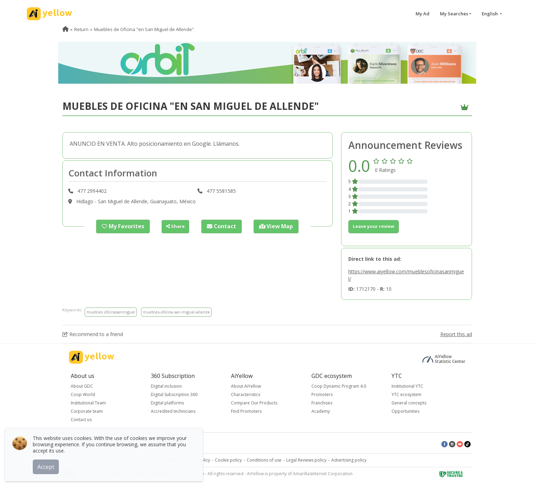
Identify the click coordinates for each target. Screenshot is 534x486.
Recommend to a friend (92, 334)
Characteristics (245, 394)
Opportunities (405, 411)
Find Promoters (246, 411)
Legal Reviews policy (306, 460)
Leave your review (373, 226)
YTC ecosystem (406, 394)
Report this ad (456, 334)
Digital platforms (167, 403)
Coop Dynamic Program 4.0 (338, 386)
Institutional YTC (407, 386)
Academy (320, 411)
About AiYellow (246, 386)
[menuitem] (65, 29)
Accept (47, 465)
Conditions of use (264, 460)
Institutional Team (88, 403)
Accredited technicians (173, 411)
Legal (173, 460)
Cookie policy (228, 460)
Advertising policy (348, 460)
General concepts (409, 403)
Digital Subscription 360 (174, 394)
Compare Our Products (254, 403)
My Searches (454, 13)
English (490, 13)
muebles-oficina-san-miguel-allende (176, 311)
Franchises (321, 403)
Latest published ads (168, 444)
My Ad (422, 13)
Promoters (322, 394)
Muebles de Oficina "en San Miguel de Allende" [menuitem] (144, 29)
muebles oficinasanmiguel (110, 311)
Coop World (83, 394)
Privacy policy (196, 460)
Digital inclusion (166, 386)
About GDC (82, 386)
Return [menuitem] (81, 29)
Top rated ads (124, 444)
